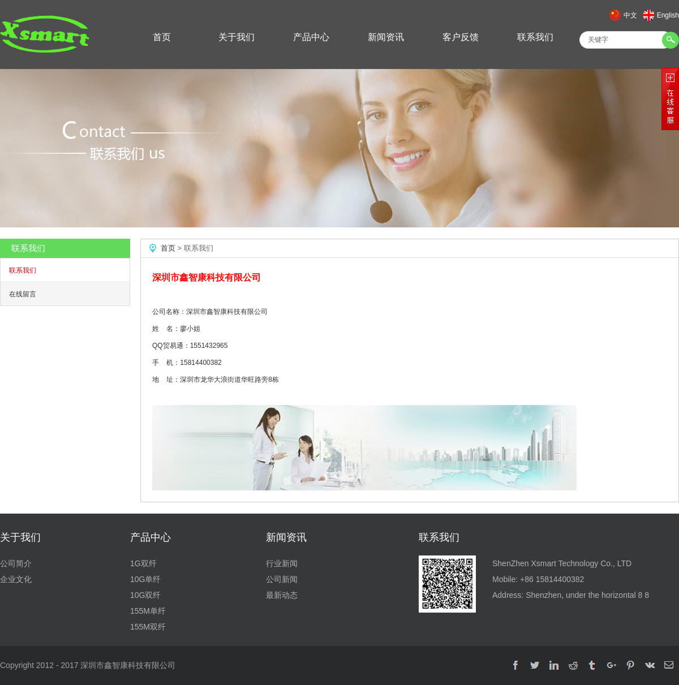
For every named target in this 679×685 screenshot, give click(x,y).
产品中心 (311, 37)
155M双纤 (148, 626)
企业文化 (16, 579)
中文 (630, 15)
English (668, 15)
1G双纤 (143, 563)
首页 (162, 37)
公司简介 (16, 563)
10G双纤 (145, 595)
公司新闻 (282, 579)
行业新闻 (282, 563)
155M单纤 (148, 610)
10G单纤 (145, 579)
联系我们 (535, 37)
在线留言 (22, 294)
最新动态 (282, 595)
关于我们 (236, 37)
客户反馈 (460, 37)
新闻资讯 (386, 37)
